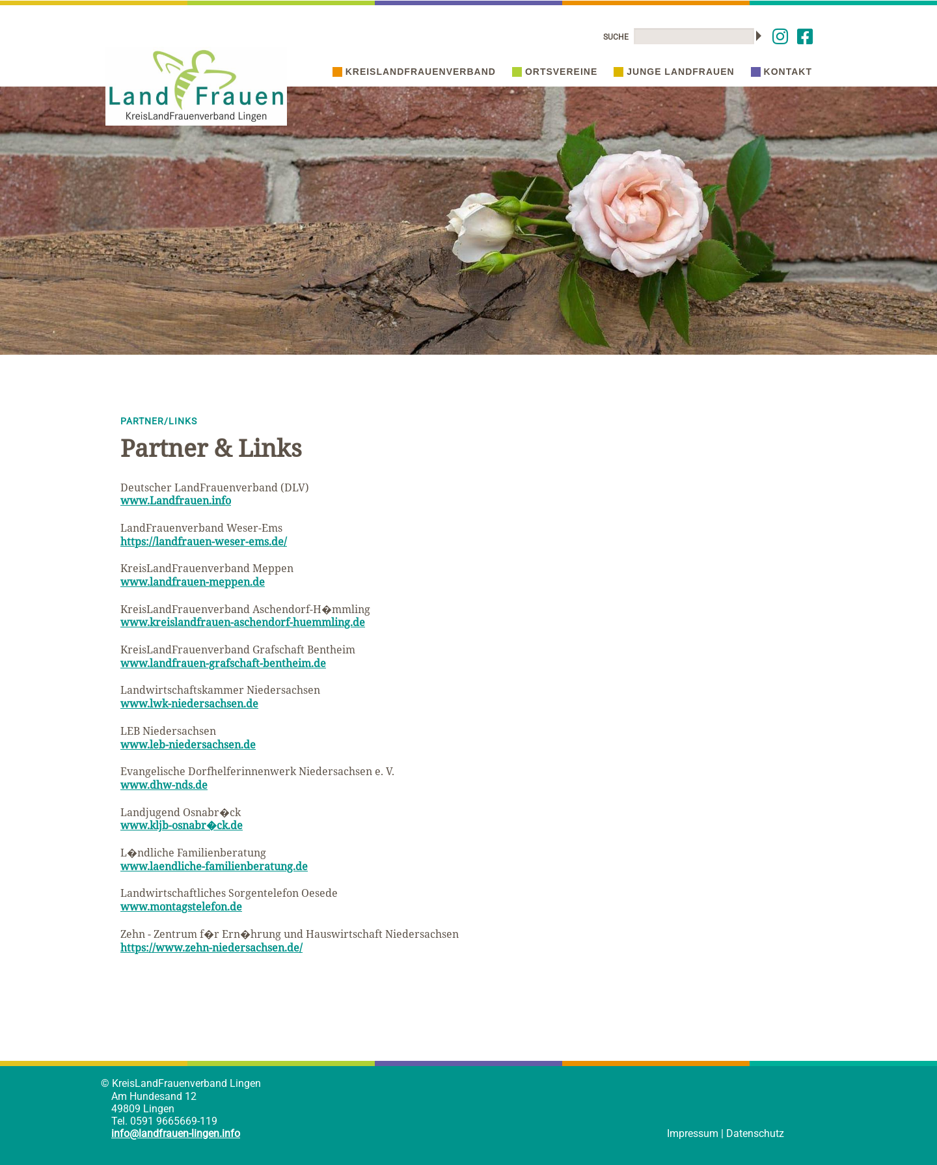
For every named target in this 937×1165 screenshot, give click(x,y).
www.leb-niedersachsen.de (188, 744)
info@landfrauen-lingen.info (175, 1133)
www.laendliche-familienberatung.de (214, 866)
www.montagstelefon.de (181, 906)
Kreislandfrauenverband (414, 71)
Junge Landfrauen (674, 71)
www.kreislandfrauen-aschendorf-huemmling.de (242, 622)
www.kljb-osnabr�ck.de (181, 825)
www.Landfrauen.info (175, 500)
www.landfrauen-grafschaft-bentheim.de (223, 663)
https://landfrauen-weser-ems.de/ (203, 541)
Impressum (692, 1133)
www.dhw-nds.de (164, 785)
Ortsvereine (554, 71)
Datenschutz (755, 1133)
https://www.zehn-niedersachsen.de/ (211, 947)
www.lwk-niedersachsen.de (189, 703)
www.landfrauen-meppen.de (192, 582)
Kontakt (781, 71)
